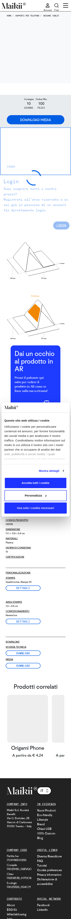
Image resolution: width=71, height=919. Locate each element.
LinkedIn (42, 910)
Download (23, 653)
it (45, 791)
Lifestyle (42, 819)
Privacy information (49, 875)
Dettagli (23, 588)
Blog (40, 838)
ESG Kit (12, 910)
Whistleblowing (16, 914)
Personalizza (36, 495)
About (11, 905)
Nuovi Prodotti (46, 810)
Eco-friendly (44, 815)
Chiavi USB (44, 829)
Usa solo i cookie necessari (35, 508)
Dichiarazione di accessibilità (47, 881)
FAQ (40, 861)
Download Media (35, 120)
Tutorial (42, 865)
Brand (41, 824)
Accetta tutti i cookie (35, 482)
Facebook (43, 905)
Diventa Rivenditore (49, 856)
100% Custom (46, 833)
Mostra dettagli (49, 470)
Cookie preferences (49, 870)
